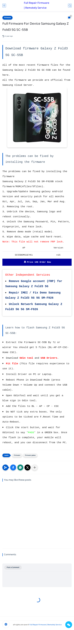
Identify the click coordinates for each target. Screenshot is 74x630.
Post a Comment (13, 567)
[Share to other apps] (35, 467)
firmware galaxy (30, 455)
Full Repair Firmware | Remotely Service (36, 5)
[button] (13, 467)
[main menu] (4, 5)
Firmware (7, 17)
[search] (70, 5)
